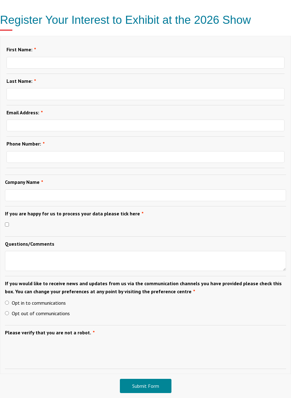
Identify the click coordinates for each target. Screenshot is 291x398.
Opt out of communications (37, 313)
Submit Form (145, 386)
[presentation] (52, 352)
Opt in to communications (35, 303)
